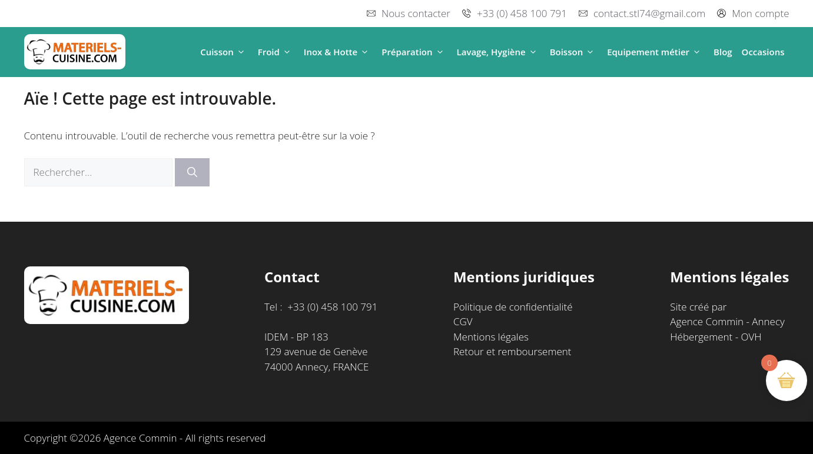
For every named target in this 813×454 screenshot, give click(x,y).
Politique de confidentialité (513, 306)
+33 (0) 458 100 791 (522, 13)
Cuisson (224, 52)
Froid (276, 52)
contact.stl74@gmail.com (649, 13)
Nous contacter (415, 13)
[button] (241, 52)
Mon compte (760, 13)
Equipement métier (655, 52)
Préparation (414, 52)
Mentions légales (491, 336)
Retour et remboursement (512, 351)
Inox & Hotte (338, 52)
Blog (723, 52)
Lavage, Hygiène (498, 52)
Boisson (574, 52)
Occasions (763, 52)
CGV (463, 321)
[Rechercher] (192, 172)
